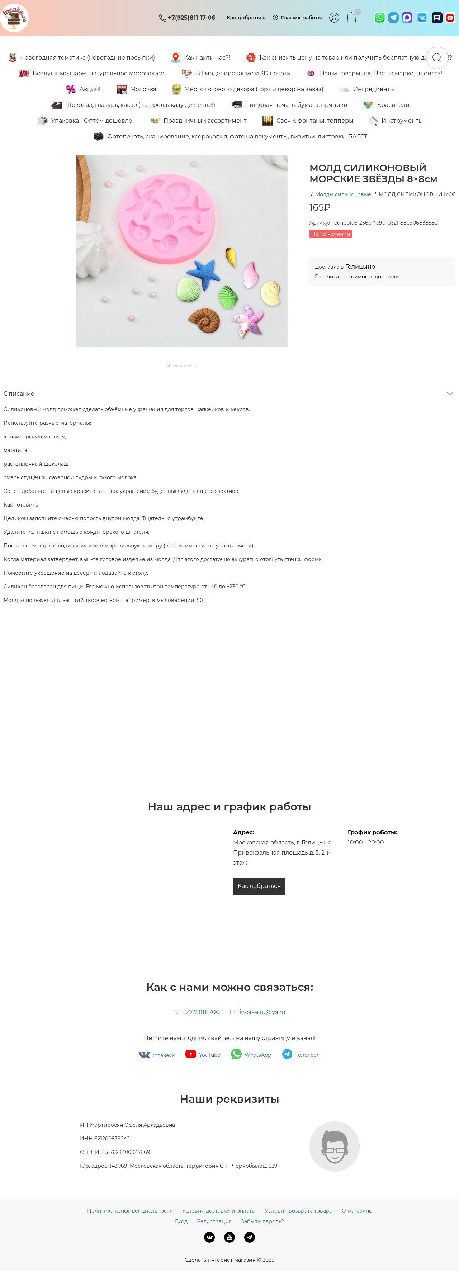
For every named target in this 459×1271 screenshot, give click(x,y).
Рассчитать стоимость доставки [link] (357, 276)
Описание (19, 393)
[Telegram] (249, 1237)
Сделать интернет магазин (220, 1260)
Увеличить (185, 365)
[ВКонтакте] (209, 1237)
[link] (360, 266)
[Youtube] (229, 1237)
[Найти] (437, 58)
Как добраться (259, 885)
